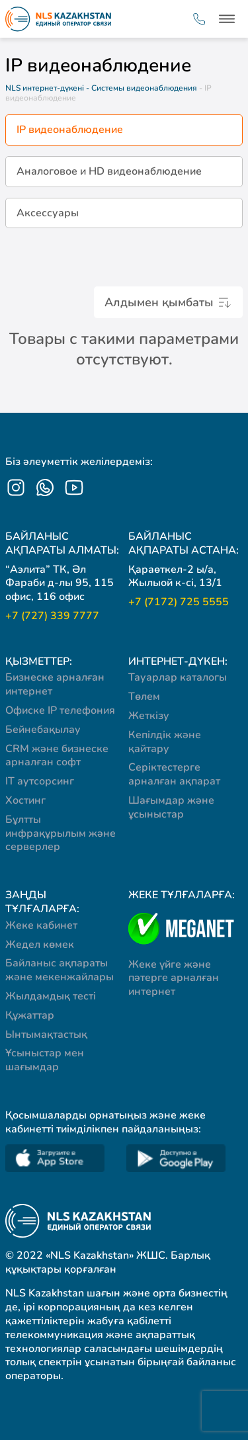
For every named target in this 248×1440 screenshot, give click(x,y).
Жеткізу (148, 715)
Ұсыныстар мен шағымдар (44, 1060)
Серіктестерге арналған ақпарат (174, 774)
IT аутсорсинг (39, 781)
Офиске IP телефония (60, 710)
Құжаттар (29, 1015)
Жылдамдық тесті (50, 996)
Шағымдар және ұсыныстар (171, 807)
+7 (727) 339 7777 (52, 616)
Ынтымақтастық (46, 1034)
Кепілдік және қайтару (164, 742)
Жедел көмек (39, 944)
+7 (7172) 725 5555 (178, 602)
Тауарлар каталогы (177, 677)
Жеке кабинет (41, 925)
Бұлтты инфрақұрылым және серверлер (60, 833)
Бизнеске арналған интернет (54, 684)
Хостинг (25, 800)
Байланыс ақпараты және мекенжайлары (59, 970)
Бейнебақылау (43, 729)
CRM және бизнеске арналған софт (56, 755)
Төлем (144, 696)
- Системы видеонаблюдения (142, 88)
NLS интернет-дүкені (44, 88)
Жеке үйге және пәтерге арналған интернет (173, 978)
